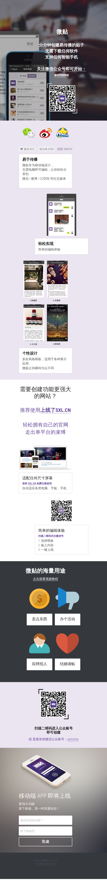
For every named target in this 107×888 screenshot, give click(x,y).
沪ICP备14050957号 (53, 872)
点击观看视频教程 (53, 577)
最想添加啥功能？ (36, 829)
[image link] (54, 92)
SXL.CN (32, 481)
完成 (53, 851)
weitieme (73, 737)
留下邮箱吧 (32, 840)
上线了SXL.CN (63, 401)
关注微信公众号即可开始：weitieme (54, 69)
